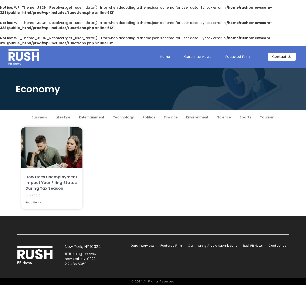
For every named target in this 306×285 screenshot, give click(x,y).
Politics (148, 117)
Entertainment (92, 117)
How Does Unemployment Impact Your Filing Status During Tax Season (51, 182)
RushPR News (253, 245)
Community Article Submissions (212, 245)
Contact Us (277, 245)
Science (224, 117)
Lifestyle (63, 117)
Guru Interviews (197, 56)
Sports (245, 117)
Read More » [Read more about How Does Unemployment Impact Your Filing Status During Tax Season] (33, 202)
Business (39, 117)
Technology (123, 117)
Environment (197, 117)
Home (165, 56)
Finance (171, 117)
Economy (38, 89)
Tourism (267, 117)
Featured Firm (238, 56)
